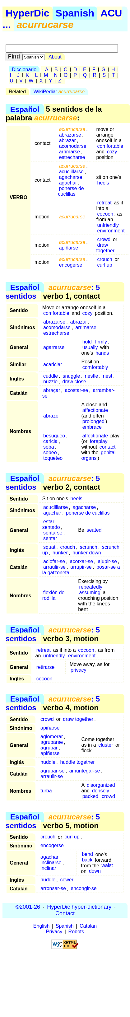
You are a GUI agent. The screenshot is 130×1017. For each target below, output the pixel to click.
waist (107, 865)
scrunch (88, 547)
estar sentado (51, 524)
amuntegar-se (84, 770)
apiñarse (68, 247)
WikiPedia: (59, 91)
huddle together (77, 762)
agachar (68, 182)
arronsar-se (53, 888)
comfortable (110, 146)
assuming (89, 592)
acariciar (52, 364)
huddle (47, 762)
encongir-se (84, 888)
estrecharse (72, 157)
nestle (91, 376)
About (55, 56)
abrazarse (70, 135)
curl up (104, 265)
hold (87, 341)
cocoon (105, 214)
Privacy (54, 931)
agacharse (70, 177)
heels (103, 182)
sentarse (52, 532)
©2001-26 (28, 907)
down (95, 871)
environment (111, 230)
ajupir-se (107, 561)
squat (49, 547)
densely (100, 790)
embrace (92, 427)
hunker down (86, 552)
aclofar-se (54, 561)
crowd (104, 239)
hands (102, 353)
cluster (105, 745)
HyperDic (27, 13)
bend (87, 854)
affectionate (95, 410)
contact (108, 447)
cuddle (50, 376)
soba (48, 447)
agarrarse (53, 347)
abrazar (67, 140)
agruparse (51, 742)
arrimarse (69, 151)
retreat (104, 202)
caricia (50, 441)
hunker (60, 552)
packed (90, 796)
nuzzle (50, 381)
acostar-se (76, 390)
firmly (101, 341)
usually (90, 347)
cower (66, 880)
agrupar (49, 747)
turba (46, 790)
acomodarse (72, 146)
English (41, 926)
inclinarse (51, 862)
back (87, 860)
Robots (76, 931)
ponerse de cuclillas (71, 191)
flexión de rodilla (53, 595)
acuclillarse (71, 171)
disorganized (101, 785)
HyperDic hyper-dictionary (79, 907)
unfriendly (108, 225)
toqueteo (53, 458)
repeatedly (90, 587)
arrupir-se (80, 567)
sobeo (50, 452)
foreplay (99, 441)
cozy (112, 151)
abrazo (50, 415)
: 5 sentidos (53, 291)
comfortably (95, 367)
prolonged (93, 421)
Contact (65, 913)
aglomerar (51, 736)
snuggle (71, 376)
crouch (104, 259)
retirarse (45, 667)
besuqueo (54, 435)
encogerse (70, 265)
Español (24, 109)
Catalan (88, 926)
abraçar (51, 390)
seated (93, 530)
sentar (50, 538)
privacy (78, 670)
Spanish (75, 13)
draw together (105, 247)
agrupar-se (52, 770)
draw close (74, 381)
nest (107, 376)
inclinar (48, 868)
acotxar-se (81, 561)
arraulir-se (54, 567)
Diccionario (24, 69)
